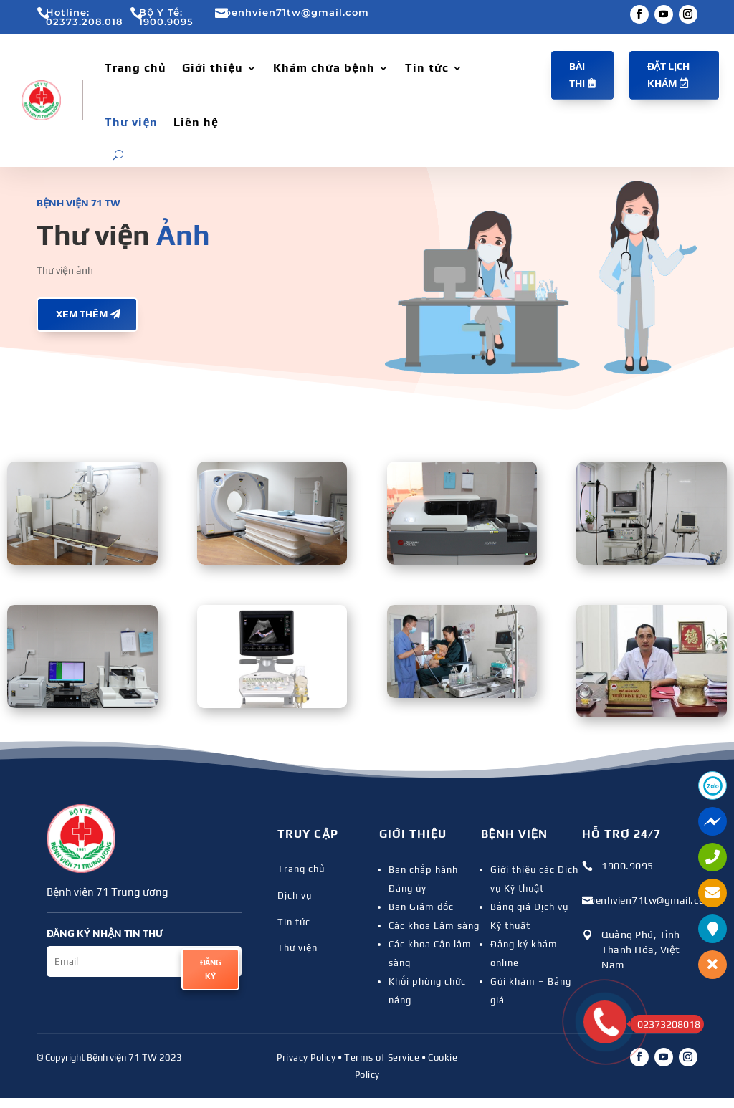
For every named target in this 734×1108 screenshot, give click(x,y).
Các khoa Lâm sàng (434, 925)
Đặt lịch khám (668, 74)
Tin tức (427, 68)
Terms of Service (381, 1057)
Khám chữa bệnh (324, 68)
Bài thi (577, 74)
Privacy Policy (306, 1057)
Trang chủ (135, 68)
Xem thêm (82, 314)
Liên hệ (196, 122)
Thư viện (131, 122)
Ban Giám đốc (421, 907)
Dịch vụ (294, 895)
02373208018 (665, 1024)
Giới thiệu (212, 68)
